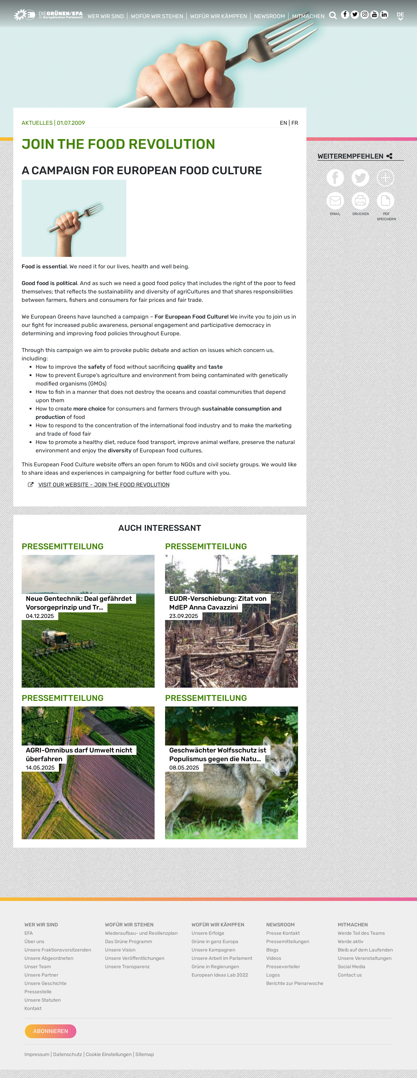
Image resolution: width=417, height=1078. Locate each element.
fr (294, 123)
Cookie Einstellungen (109, 1054)
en (283, 123)
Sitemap (144, 1054)
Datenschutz (67, 1054)
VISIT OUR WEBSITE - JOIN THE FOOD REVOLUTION (104, 484)
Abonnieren (50, 1031)
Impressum (36, 1054)
